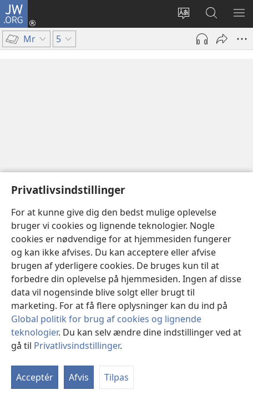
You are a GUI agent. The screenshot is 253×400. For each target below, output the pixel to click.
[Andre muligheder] (242, 39)
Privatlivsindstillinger (77, 345)
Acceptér (34, 377)
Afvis (79, 377)
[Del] (222, 39)
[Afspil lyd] (202, 39)
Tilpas (116, 377)
